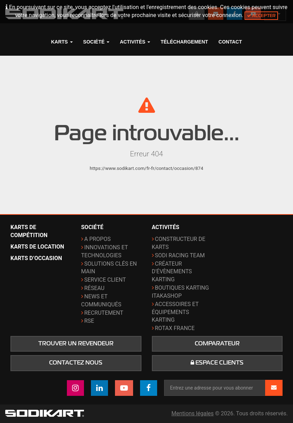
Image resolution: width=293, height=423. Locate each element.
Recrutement (103, 313)
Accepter (261, 15)
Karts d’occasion (36, 258)
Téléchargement (184, 42)
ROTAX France (175, 328)
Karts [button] (61, 42)
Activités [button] (135, 42)
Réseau (94, 288)
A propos (97, 239)
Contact (230, 42)
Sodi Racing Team (180, 255)
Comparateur (217, 343)
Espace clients (217, 362)
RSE (89, 321)
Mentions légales (192, 413)
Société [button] (96, 42)
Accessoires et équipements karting (175, 312)
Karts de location (37, 246)
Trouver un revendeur (76, 343)
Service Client (105, 279)
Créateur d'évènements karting (172, 271)
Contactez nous (75, 362)
